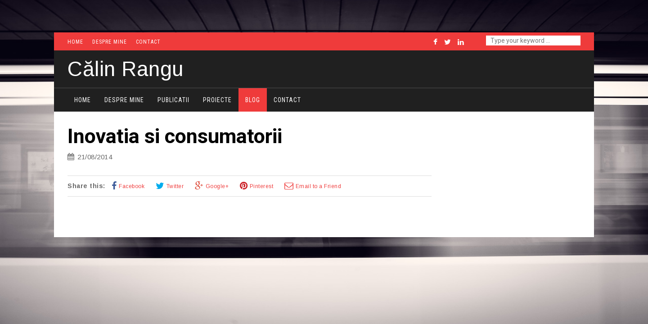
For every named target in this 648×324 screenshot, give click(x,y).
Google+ (217, 186)
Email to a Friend (319, 186)
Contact (148, 42)
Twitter (175, 186)
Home (75, 42)
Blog (252, 100)
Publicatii (173, 100)
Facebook (131, 186)
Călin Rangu (126, 69)
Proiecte (217, 100)
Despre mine (109, 42)
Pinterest (262, 186)
